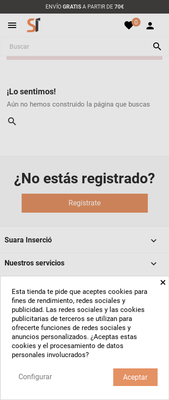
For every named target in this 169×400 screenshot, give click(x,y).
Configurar (35, 376)
